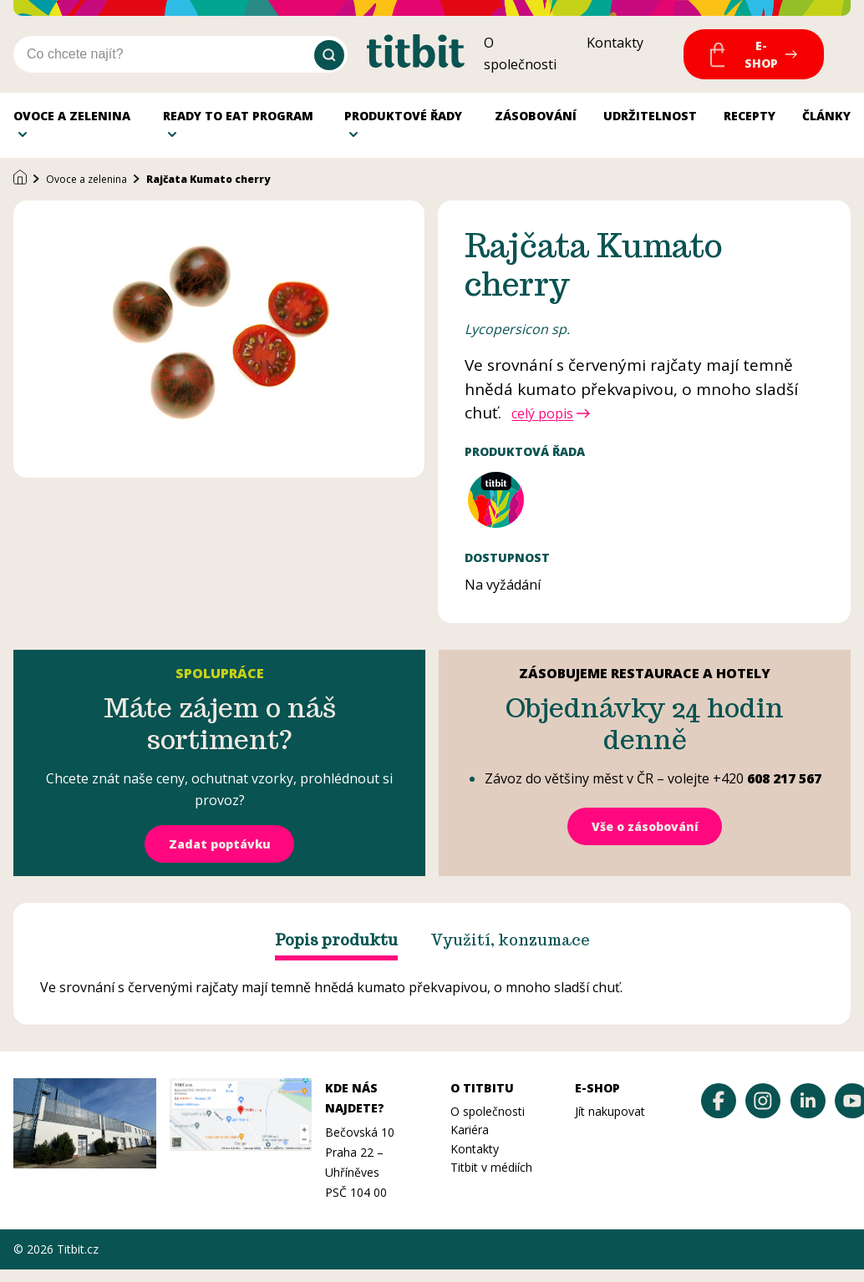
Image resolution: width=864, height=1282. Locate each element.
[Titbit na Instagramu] (763, 1113)
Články (826, 121)
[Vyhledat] (329, 55)
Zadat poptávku (220, 856)
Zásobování (536, 121)
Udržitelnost (650, 121)
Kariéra (469, 1142)
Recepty (749, 121)
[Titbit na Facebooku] (718, 1113)
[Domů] (20, 191)
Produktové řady (403, 121)
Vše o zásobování (645, 839)
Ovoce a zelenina (71, 121)
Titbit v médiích (491, 1180)
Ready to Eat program (238, 121)
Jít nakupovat (610, 1124)
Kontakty (615, 42)
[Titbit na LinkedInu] (808, 1113)
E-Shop (761, 54)
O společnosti (487, 1124)
